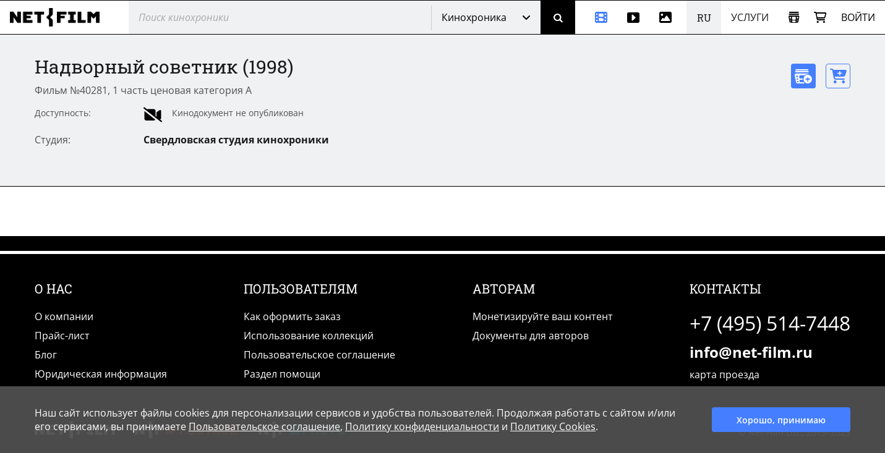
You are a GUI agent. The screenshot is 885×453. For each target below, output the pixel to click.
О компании (64, 316)
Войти (858, 17)
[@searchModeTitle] (275, 17)
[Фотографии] (667, 17)
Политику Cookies (553, 426)
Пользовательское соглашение (319, 355)
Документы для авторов (530, 335)
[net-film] (59, 17)
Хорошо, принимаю (781, 420)
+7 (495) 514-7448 (770, 323)
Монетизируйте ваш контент (542, 316)
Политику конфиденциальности (422, 426)
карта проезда (724, 374)
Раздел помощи (282, 374)
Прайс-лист (62, 335)
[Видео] (633, 17)
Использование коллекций (309, 335)
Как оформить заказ (292, 316)
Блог (46, 355)
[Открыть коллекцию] (794, 17)
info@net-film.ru (751, 352)
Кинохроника (474, 17)
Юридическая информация (101, 374)
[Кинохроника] (596, 17)
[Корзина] (820, 17)
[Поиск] (558, 17)
